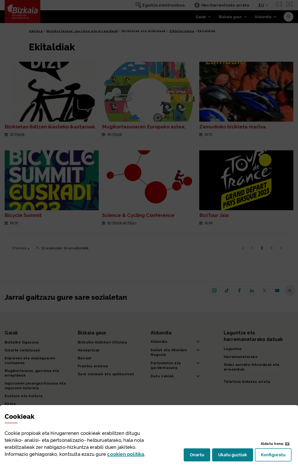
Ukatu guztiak (234, 456)
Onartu (200, 456)
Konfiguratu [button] (276, 456)
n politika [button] (125, 454)
